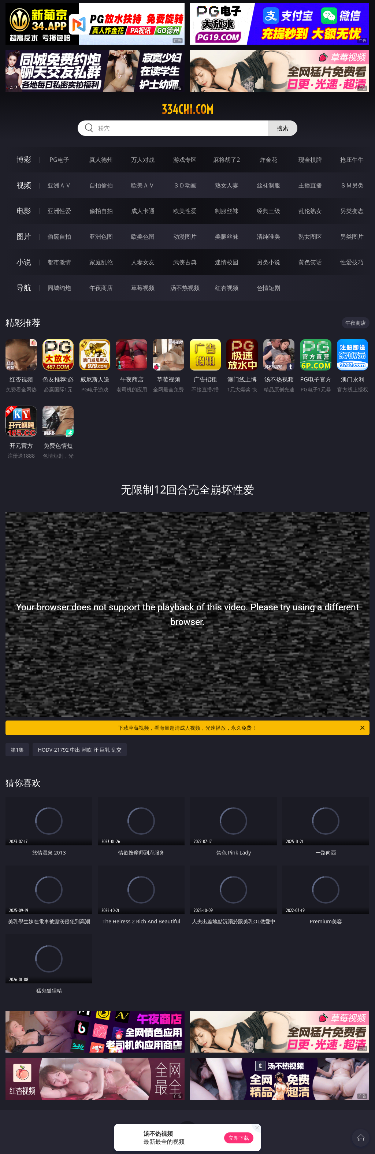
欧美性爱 (185, 211)
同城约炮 (59, 288)
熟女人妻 (226, 185)
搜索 (283, 128)
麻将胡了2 (226, 160)
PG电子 (59, 160)
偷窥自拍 (59, 236)
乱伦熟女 (310, 211)
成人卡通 (143, 211)
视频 (23, 185)
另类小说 (268, 262)
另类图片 (352, 236)
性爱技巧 (352, 262)
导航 (23, 288)
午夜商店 (101, 288)
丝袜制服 (268, 185)
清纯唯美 (268, 236)
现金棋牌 (310, 160)
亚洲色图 (101, 236)
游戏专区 (185, 160)
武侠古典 (185, 262)
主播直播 (310, 185)
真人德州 (101, 160)
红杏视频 (226, 288)
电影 (23, 211)
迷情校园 (226, 262)
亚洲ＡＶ (59, 185)
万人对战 (143, 160)
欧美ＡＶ (143, 185)
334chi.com (187, 109)
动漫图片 (185, 236)
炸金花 (268, 160)
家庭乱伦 (101, 262)
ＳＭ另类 (352, 185)
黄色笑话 (310, 262)
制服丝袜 (226, 211)
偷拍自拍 (101, 211)
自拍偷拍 (101, 185)
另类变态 (352, 211)
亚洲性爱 (59, 211)
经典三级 (268, 211)
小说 (23, 262)
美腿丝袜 (226, 236)
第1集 (17, 749)
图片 (23, 236)
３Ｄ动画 (185, 185)
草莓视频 (143, 288)
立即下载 (239, 1137)
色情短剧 (268, 288)
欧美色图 (143, 236)
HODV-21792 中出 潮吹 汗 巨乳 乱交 (80, 749)
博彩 (23, 159)
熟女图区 (310, 236)
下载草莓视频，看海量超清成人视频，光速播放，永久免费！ (242, 727)
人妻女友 (143, 262)
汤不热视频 (185, 288)
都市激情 (59, 262)
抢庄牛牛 (352, 160)
